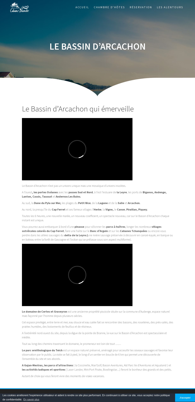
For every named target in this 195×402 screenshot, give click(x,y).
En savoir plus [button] (31, 399)
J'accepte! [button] (185, 397)
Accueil (82, 7)
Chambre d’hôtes (109, 7)
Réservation (141, 7)
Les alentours (170, 7)
